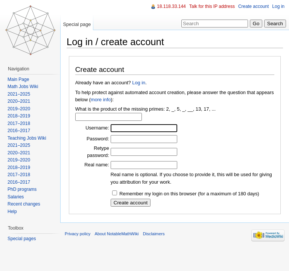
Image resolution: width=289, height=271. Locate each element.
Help (12, 211)
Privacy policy (77, 233)
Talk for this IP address (212, 6)
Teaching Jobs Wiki (27, 138)
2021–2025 (19, 94)
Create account (253, 6)
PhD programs (22, 189)
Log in (138, 82)
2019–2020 (19, 108)
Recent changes (24, 204)
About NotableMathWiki (117, 233)
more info (101, 99)
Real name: (96, 164)
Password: (98, 139)
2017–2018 (19, 123)
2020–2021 (19, 101)
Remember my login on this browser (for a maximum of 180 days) (189, 193)
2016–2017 (19, 130)
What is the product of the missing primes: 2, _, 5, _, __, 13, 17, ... (145, 109)
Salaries (16, 196)
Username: (97, 128)
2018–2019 (19, 116)
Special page (77, 24)
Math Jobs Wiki (23, 86)
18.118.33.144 (171, 6)
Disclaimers (154, 233)
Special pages (22, 238)
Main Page (18, 79)
